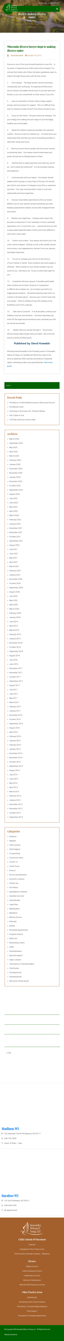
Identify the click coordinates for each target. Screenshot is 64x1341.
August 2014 (14, 770)
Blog (34, 21)
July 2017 (13, 689)
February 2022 (15, 520)
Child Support (14, 849)
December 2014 (15, 753)
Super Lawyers (15, 960)
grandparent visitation (18, 892)
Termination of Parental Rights (21, 964)
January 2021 (15, 575)
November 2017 (15, 672)
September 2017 (16, 681)
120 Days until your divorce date (22, 419)
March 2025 (14, 456)
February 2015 (15, 745)
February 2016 (15, 736)
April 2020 (13, 604)
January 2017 (15, 711)
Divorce (12, 870)
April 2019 (13, 626)
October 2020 (15, 583)
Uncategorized (15, 972)
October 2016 (15, 719)
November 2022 (15, 481)
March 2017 (14, 702)
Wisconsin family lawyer (19, 981)
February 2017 (15, 706)
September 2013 (16, 817)
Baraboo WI (10, 1195)
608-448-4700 (10, 1205)
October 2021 (15, 537)
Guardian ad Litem (16, 896)
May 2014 (13, 783)
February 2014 (15, 796)
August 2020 (14, 592)
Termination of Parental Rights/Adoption (32, 1306)
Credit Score (14, 866)
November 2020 (15, 579)
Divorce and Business (18, 875)
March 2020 (14, 609)
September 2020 (16, 587)
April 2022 (13, 511)
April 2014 (13, 787)
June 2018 (13, 664)
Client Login (42, 3)
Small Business (15, 951)
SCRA (11, 947)
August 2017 (14, 685)
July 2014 (13, 774)
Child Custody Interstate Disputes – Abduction (32, 1254)
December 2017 (15, 668)
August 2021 (14, 545)
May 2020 (13, 600)
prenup (12, 926)
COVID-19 (13, 862)
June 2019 (13, 621)
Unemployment (15, 977)
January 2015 (15, 749)
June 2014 (13, 779)
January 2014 (15, 800)
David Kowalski (17, 55)
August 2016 (14, 728)
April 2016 (13, 732)
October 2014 (15, 762)
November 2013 (15, 808)
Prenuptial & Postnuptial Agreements (32, 1316)
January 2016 (15, 740)
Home (29, 21)
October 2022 (15, 486)
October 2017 (15, 677)
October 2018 (15, 647)
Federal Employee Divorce (32, 1271)
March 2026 (14, 439)
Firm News (13, 887)
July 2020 (13, 596)
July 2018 (13, 660)
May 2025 (13, 447)
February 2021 (15, 571)
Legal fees (13, 904)
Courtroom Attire (16, 858)
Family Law (13, 883)
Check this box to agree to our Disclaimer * (25, 1053)
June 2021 (13, 554)
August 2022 (14, 494)
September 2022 (16, 490)
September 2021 (16, 541)
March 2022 (14, 515)
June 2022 (13, 503)
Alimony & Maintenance (32, 1280)
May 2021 (13, 558)
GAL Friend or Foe (16, 415)
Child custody (14, 845)
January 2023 (15, 477)
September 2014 (16, 766)
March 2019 (14, 630)
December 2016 (15, 715)
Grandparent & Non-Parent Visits (32, 1249)
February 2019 (15, 634)
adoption (13, 836)
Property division (16, 934)
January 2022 (15, 524)
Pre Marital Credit (16, 407)
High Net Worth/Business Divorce (32, 1285)
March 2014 (14, 791)
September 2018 (16, 651)
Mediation (13, 913)
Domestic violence (16, 879)
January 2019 (15, 638)
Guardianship (14, 900)
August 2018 (14, 655)
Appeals (12, 841)
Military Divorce (15, 917)
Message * (32, 1042)
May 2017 (13, 698)
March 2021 (14, 566)
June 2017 (13, 694)
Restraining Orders (17, 943)
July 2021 (13, 549)
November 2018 (15, 643)
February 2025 (15, 460)
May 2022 (13, 507)
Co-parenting (14, 853)
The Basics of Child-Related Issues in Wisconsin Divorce (32, 402)
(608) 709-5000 (54, 3)
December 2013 (15, 804)
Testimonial (14, 968)
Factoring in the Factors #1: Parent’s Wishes (27, 411)
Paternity (13, 921)
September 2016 (16, 723)
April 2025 (13, 452)
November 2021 (15, 532)
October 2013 (15, 813)
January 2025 (15, 464)
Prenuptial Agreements (18, 930)
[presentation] (20, 1063)
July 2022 (13, 498)
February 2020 (15, 613)
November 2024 (15, 473)
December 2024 (15, 469)
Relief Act (13, 938)
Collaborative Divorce (32, 1276)
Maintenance (14, 909)
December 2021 (15, 528)
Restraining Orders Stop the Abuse (32, 1302)
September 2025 (16, 443)
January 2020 (15, 617)
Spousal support (15, 955)
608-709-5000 (10, 1138)
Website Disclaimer (10, 1334)
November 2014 (15, 757)
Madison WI (10, 1128)
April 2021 (13, 562)
